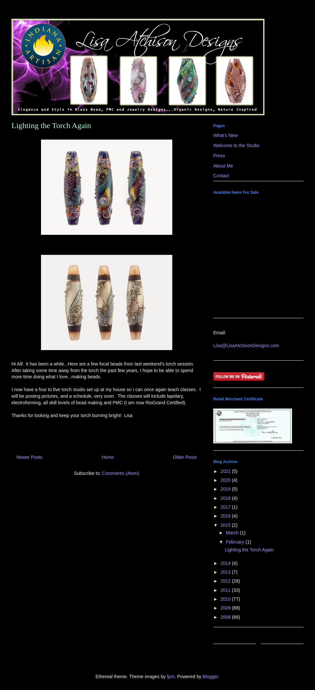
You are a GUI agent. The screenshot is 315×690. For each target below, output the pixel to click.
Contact (221, 175)
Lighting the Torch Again (51, 125)
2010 (226, 599)
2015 (226, 525)
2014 (226, 563)
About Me (223, 165)
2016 (226, 516)
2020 (226, 480)
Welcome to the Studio (236, 145)
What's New (225, 135)
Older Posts (185, 457)
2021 (226, 471)
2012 (226, 581)
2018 (226, 498)
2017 (226, 507)
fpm (171, 676)
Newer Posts (29, 457)
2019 (226, 489)
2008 (226, 617)
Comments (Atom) (120, 473)
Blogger (210, 676)
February (235, 542)
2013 (226, 572)
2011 (226, 590)
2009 (226, 608)
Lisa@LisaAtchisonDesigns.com (246, 345)
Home (107, 457)
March (233, 532)
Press (219, 155)
